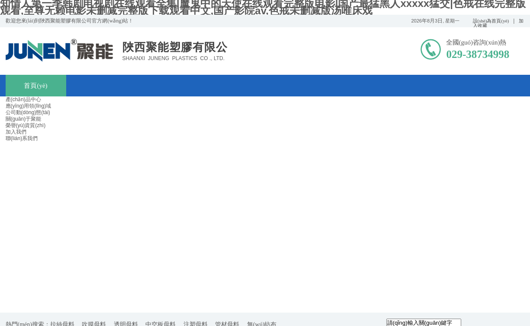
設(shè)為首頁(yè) (491, 20)
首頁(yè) (35, 85)
